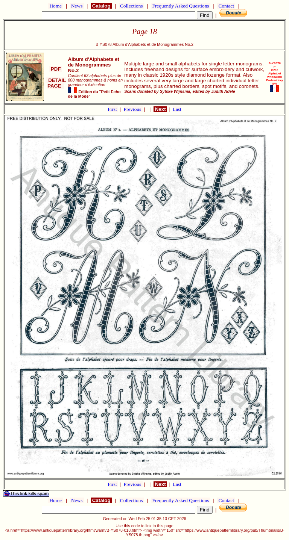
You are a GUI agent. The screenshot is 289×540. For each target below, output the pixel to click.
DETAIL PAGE (56, 83)
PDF (55, 69)
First (113, 109)
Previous (133, 109)
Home (55, 6)
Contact (226, 6)
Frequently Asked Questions (180, 6)
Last (177, 109)
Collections (131, 6)
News (77, 6)
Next (160, 109)
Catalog (101, 6)
